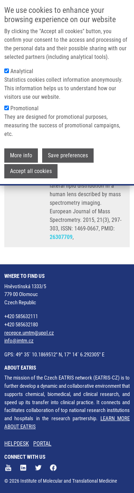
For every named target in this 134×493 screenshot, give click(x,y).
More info (21, 153)
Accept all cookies (31, 169)
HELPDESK (16, 443)
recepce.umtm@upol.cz (29, 333)
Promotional (24, 106)
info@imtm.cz (19, 340)
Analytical (21, 69)
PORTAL (42, 443)
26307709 (61, 237)
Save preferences (68, 153)
